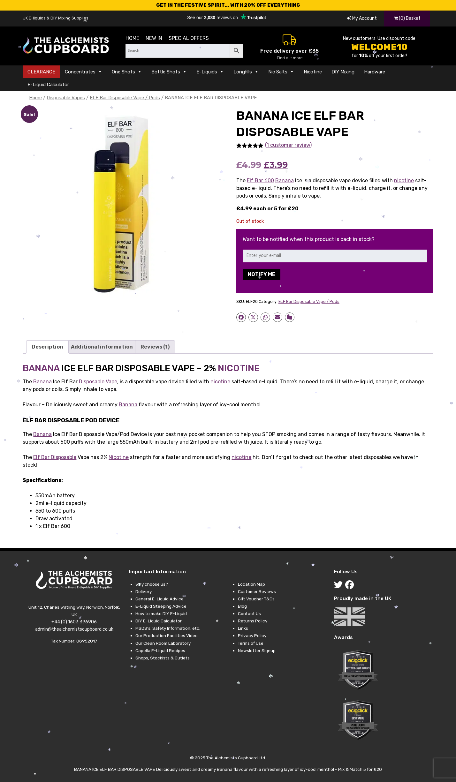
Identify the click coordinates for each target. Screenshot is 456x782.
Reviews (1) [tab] (155, 347)
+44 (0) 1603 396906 (74, 622)
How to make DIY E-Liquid (161, 613)
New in (154, 38)
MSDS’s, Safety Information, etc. (167, 628)
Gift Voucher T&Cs (256, 598)
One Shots (127, 71)
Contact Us (249, 613)
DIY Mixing (342, 72)
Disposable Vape (98, 382)
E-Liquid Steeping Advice (160, 606)
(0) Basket (407, 18)
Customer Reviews (257, 591)
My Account (362, 18)
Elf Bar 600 (260, 180)
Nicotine (313, 72)
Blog (242, 606)
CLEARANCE (41, 72)
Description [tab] (47, 347)
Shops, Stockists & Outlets (162, 657)
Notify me (261, 274)
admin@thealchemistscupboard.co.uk (74, 629)
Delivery (143, 591)
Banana (284, 180)
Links (243, 628)
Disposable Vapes (66, 98)
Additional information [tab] (102, 347)
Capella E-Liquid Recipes (160, 650)
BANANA (41, 368)
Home (132, 38)
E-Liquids (210, 71)
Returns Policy (252, 620)
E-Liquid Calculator (48, 84)
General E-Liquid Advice (159, 598)
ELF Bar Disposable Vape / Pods (125, 98)
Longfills (246, 71)
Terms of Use (250, 643)
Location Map (251, 584)
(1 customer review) (288, 145)
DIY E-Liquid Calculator (158, 620)
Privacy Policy (252, 635)
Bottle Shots (169, 71)
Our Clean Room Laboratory (163, 643)
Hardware (374, 72)
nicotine (404, 180)
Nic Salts (281, 71)
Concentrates (83, 71)
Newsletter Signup (257, 650)
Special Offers (189, 38)
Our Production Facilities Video (166, 635)
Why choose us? (151, 584)
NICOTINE (239, 368)
